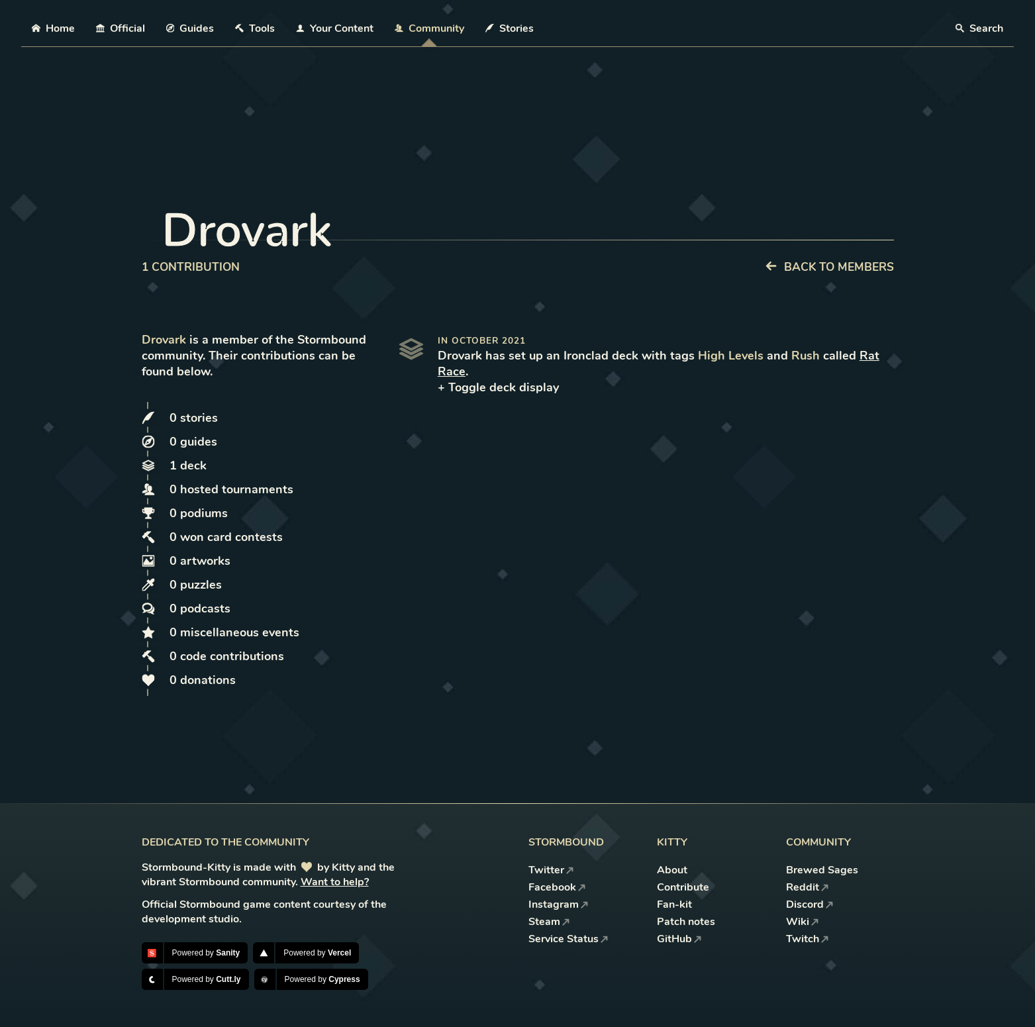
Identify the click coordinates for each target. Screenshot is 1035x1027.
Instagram (558, 904)
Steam (549, 921)
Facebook (557, 887)
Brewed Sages (822, 870)
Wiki (802, 921)
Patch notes (686, 921)
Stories (509, 28)
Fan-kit (674, 904)
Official (120, 28)
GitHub (679, 939)
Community (429, 28)
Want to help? (335, 882)
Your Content (334, 28)
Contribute (683, 887)
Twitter (551, 870)
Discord (810, 904)
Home (53, 28)
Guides (190, 28)
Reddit (807, 887)
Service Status (568, 939)
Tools (255, 28)
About (672, 870)
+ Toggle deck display (498, 387)
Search (979, 28)
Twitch (807, 939)
